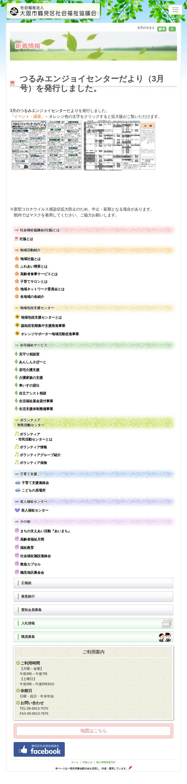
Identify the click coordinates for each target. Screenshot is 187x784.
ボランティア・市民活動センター (29, 422)
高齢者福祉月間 (29, 538)
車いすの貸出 (27, 385)
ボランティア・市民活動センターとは (33, 436)
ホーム (75, 762)
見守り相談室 (27, 354)
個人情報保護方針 (106, 762)
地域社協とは (28, 258)
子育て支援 (25, 474)
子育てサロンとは (31, 281)
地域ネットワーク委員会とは (40, 289)
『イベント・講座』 (27, 116)
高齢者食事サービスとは (36, 273)
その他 (22, 521)
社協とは (24, 238)
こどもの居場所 (30, 490)
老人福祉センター (30, 501)
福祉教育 (24, 547)
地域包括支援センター (34, 308)
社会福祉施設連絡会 (33, 555)
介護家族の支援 (29, 377)
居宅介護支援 (27, 369)
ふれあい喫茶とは (31, 266)
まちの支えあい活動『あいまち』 (43, 530)
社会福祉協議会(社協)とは (37, 230)
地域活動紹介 (27, 250)
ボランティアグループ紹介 (38, 454)
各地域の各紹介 (29, 296)
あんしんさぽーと (30, 361)
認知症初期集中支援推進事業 (40, 325)
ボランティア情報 (31, 446)
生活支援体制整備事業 (34, 408)
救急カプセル (28, 563)
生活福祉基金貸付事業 (34, 400)
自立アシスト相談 (30, 393)
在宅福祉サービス (30, 345)
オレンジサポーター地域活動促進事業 (47, 333)
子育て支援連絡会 (32, 483)
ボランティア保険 (31, 462)
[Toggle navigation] (175, 10)
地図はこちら (93, 730)
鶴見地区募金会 (29, 571)
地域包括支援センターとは (38, 316)
